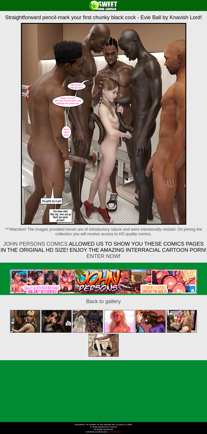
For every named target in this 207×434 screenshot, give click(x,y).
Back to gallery (103, 301)
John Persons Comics (35, 244)
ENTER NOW (103, 256)
